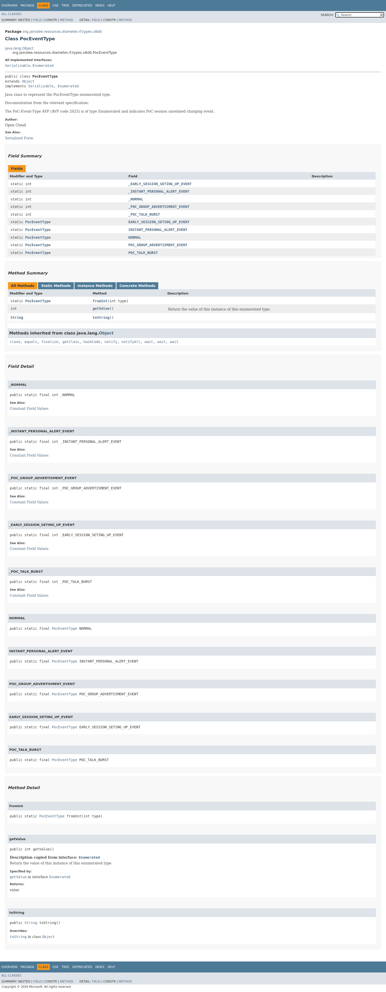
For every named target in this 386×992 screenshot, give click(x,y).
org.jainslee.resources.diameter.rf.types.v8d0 (62, 32)
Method (66, 20)
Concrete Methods (138, 286)
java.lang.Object (19, 48)
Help (111, 5)
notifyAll (131, 342)
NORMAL (134, 237)
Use (55, 5)
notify (110, 342)
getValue (101, 308)
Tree (65, 5)
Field (37, 20)
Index (100, 5)
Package (27, 5)
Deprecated (82, 5)
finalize (49, 342)
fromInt (100, 301)
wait (149, 342)
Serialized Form (19, 138)
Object (28, 81)
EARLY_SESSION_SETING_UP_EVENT (159, 222)
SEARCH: (327, 15)
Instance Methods (95, 286)
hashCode (92, 342)
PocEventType (37, 222)
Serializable (17, 66)
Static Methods (56, 286)
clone (15, 342)
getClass (70, 342)
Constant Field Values (29, 409)
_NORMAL (135, 199)
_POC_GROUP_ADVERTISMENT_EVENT (159, 207)
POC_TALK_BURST (143, 253)
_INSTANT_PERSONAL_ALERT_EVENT (159, 191)
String (16, 317)
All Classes (11, 14)
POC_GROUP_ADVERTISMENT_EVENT (158, 245)
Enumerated (43, 66)
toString (101, 317)
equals (30, 342)
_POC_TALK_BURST (144, 214)
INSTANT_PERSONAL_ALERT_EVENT (158, 230)
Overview (10, 5)
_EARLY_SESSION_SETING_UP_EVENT (160, 184)
